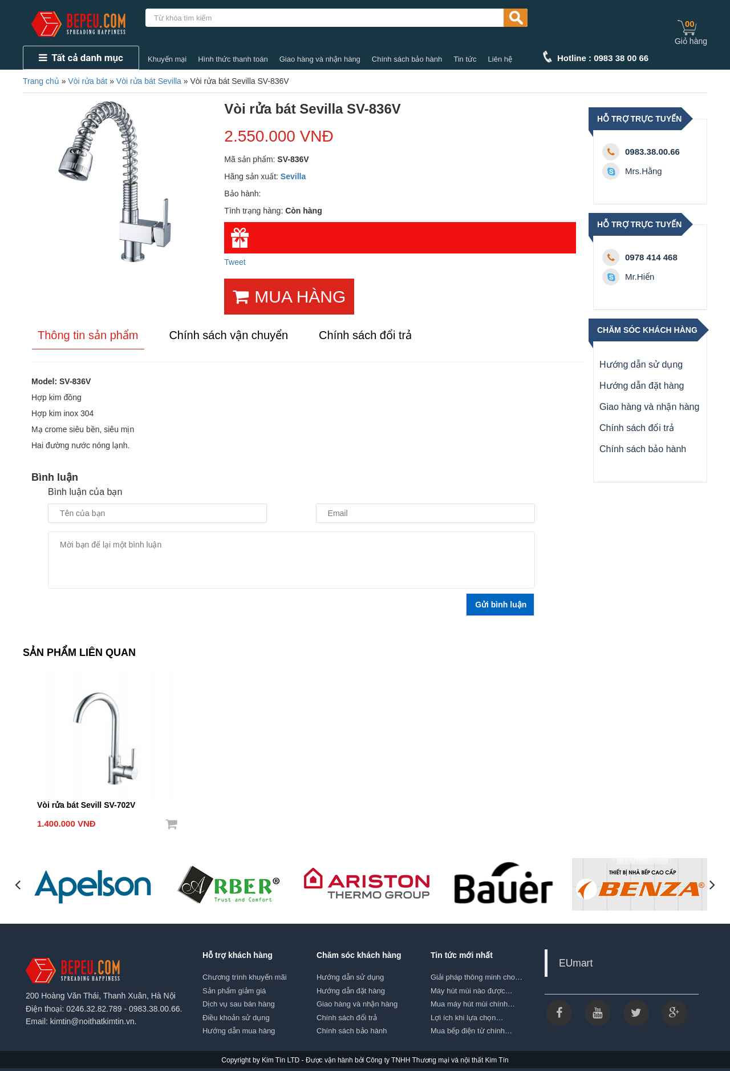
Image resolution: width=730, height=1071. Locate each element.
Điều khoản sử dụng (236, 1017)
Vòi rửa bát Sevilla (148, 81)
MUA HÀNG (289, 296)
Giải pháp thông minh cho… (476, 977)
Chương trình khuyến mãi (244, 977)
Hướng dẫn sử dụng (641, 364)
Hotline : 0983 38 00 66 (602, 58)
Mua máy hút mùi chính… (473, 1004)
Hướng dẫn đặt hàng (641, 385)
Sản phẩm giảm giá (234, 991)
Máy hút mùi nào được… (471, 991)
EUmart (576, 963)
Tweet (234, 262)
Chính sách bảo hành (407, 59)
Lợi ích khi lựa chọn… (467, 1017)
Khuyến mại (167, 59)
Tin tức (464, 59)
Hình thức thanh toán (232, 59)
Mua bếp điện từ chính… (471, 1030)
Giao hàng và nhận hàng (319, 59)
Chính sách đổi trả (636, 428)
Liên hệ (500, 59)
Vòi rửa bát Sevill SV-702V (86, 805)
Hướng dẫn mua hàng (238, 1030)
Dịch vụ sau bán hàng (238, 1004)
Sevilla (293, 176)
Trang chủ (41, 81)
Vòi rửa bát (87, 81)
